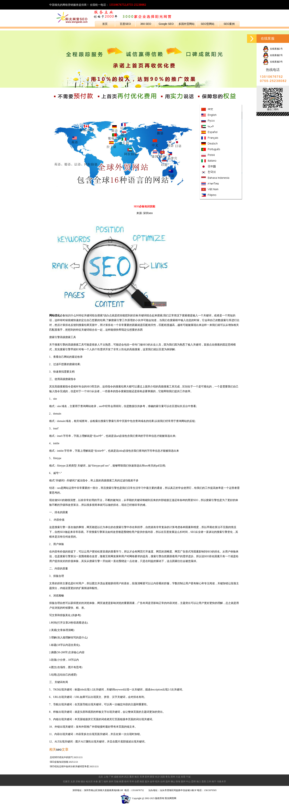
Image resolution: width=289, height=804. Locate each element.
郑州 (173, 776)
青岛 (167, 776)
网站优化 (54, 315)
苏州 (147, 776)
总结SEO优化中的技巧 (61, 757)
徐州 (126, 781)
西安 (152, 776)
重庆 (131, 776)
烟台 (83, 781)
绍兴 (157, 781)
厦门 (100, 781)
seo (59, 749)
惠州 (183, 781)
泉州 (111, 781)
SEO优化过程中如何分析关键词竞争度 (69, 766)
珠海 (178, 781)
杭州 (121, 776)
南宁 (214, 781)
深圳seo (148, 213)
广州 (111, 776)
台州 (162, 781)
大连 (178, 776)
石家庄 (66, 781)
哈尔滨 (89, 781)
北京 (100, 776)
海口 (198, 781)
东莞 (183, 776)
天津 (142, 776)
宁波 (188, 776)
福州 (106, 781)
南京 (136, 776)
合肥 (136, 781)
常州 (131, 781)
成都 (116, 776)
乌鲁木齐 (221, 781)
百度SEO (125, 23)
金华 (152, 781)
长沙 (157, 776)
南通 (121, 781)
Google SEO (166, 23)
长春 (95, 781)
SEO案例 (229, 23)
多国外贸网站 (187, 23)
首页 (105, 23)
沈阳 (162, 776)
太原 (72, 781)
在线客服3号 (273, 61)
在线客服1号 (273, 48)
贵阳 (203, 781)
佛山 (173, 781)
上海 (106, 776)
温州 (167, 781)
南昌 (142, 781)
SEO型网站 (207, 23)
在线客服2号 (273, 55)
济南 (78, 781)
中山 (188, 781)
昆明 (193, 781)
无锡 (116, 781)
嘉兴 (147, 781)
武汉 (126, 776)
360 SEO (145, 23)
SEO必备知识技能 (59, 762)
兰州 (209, 781)
